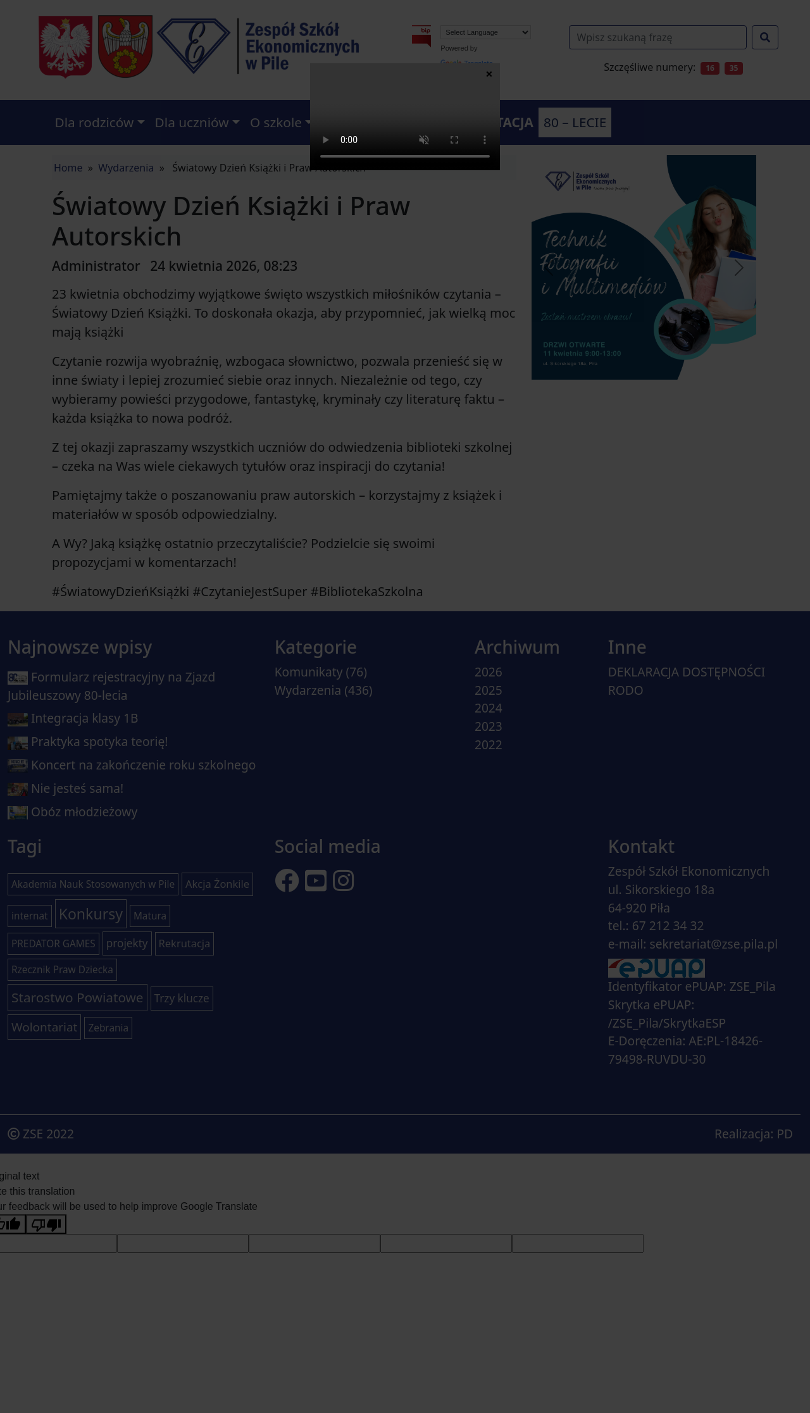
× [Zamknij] (488, 73)
